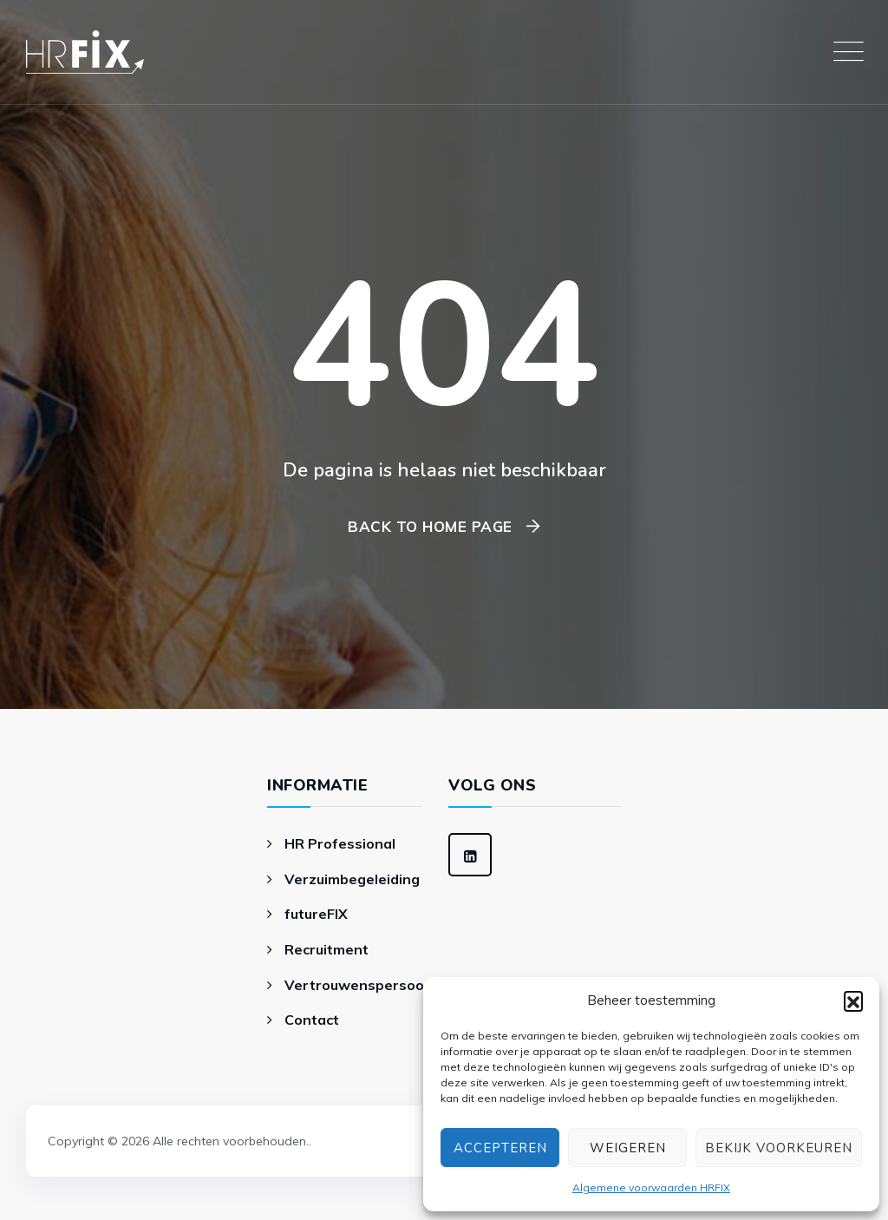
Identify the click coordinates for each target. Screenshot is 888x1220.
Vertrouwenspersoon (358, 985)
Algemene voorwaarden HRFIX (651, 1187)
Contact (311, 1019)
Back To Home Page (430, 526)
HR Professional (339, 843)
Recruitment (326, 949)
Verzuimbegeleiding (352, 879)
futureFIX (316, 913)
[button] (853, 1000)
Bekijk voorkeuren (778, 1148)
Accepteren (500, 1148)
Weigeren (628, 1148)
